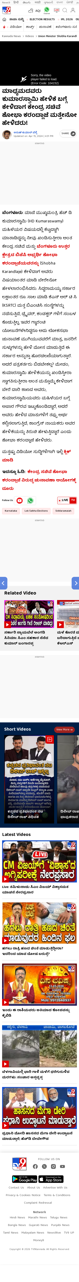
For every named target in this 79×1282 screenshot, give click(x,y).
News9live (54, 1233)
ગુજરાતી (48, 2)
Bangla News (17, 1225)
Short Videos (17, 730)
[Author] (7, 134)
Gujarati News (38, 1225)
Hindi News (17, 1218)
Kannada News (11, 36)
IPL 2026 (67, 19)
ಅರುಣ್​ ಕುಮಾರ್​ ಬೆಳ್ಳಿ (25, 133)
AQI (38, 11)
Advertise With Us (55, 1188)
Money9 (38, 1240)
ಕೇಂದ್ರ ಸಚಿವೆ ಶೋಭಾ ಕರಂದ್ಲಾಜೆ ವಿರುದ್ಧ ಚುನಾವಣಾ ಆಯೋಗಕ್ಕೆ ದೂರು (39, 480)
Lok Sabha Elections (36, 511)
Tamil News (10, 1233)
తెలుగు (27, 2)
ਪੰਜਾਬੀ (69, 2)
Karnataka (11, 511)
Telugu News (58, 1218)
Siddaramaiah (63, 511)
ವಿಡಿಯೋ (15, 27)
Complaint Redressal (38, 1203)
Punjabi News (60, 1225)
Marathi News (37, 1218)
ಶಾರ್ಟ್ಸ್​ (30, 27)
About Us (33, 1188)
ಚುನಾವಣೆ (45, 27)
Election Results (42, 19)
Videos (29, 36)
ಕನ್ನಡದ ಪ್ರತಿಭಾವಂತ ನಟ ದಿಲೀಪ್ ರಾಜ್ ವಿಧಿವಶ (25, 814)
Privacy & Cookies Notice (23, 1195)
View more (64, 729)
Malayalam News (32, 1233)
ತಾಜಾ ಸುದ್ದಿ (16, 19)
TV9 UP (69, 1233)
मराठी (37, 2)
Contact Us (16, 1188)
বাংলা (59, 2)
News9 (6, 2)
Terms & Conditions (57, 1195)
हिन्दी (16, 2)
